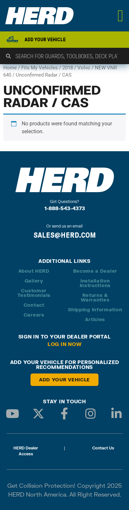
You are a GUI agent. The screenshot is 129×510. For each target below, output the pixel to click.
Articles (95, 319)
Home (10, 68)
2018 (67, 68)
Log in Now (65, 344)
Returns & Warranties (95, 297)
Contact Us (103, 448)
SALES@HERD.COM (64, 235)
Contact (34, 305)
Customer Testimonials (34, 293)
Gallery (34, 280)
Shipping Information (95, 309)
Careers (34, 315)
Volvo (83, 68)
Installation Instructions (95, 283)
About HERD (34, 271)
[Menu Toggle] (121, 16)
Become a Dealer (95, 271)
